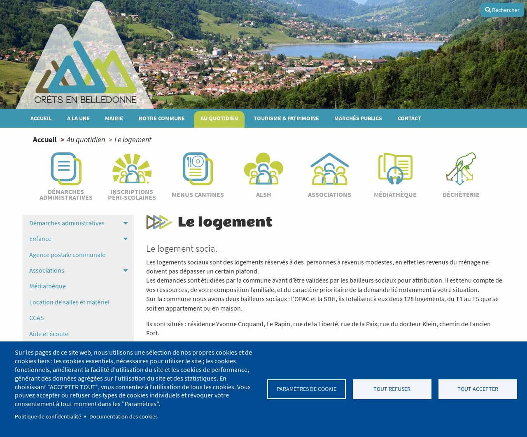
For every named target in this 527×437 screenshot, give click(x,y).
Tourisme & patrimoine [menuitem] (286, 118)
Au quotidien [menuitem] (219, 118)
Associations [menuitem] (46, 270)
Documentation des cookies (123, 416)
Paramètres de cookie (306, 389)
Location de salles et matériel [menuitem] (69, 302)
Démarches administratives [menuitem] (67, 223)
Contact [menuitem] (409, 118)
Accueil (44, 139)
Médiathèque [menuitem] (47, 286)
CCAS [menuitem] (36, 317)
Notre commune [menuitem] (162, 118)
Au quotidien (86, 139)
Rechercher (502, 10)
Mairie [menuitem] (114, 118)
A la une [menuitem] (78, 118)
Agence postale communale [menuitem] (67, 254)
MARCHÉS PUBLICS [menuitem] (358, 118)
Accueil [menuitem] (40, 118)
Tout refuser (391, 389)
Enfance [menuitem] (40, 238)
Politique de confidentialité (48, 416)
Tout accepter (477, 389)
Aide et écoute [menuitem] (48, 334)
